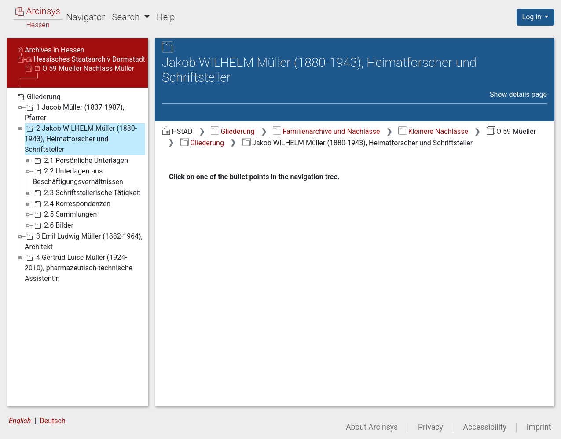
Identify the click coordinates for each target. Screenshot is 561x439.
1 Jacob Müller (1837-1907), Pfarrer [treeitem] (74, 112)
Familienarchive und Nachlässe (326, 131)
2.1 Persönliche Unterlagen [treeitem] (80, 160)
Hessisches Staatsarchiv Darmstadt (85, 59)
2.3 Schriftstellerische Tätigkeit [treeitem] (86, 193)
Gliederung (232, 131)
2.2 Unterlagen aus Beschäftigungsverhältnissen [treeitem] (78, 176)
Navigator (85, 17)
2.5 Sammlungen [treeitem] (65, 214)
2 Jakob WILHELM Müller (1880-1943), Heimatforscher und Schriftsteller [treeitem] (81, 138)
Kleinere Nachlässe (433, 131)
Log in (532, 17)
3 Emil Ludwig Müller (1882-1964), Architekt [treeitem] (84, 241)
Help (166, 17)
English (20, 421)
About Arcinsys (372, 427)
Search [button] (127, 17)
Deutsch (52, 421)
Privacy (430, 427)
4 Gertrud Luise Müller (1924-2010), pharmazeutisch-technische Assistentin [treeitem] (78, 267)
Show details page (518, 94)
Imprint (539, 427)
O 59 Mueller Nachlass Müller (84, 68)
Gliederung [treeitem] (38, 97)
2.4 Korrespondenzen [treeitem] (71, 204)
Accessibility (484, 427)
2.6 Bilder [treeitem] (53, 225)
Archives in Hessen (51, 50)
